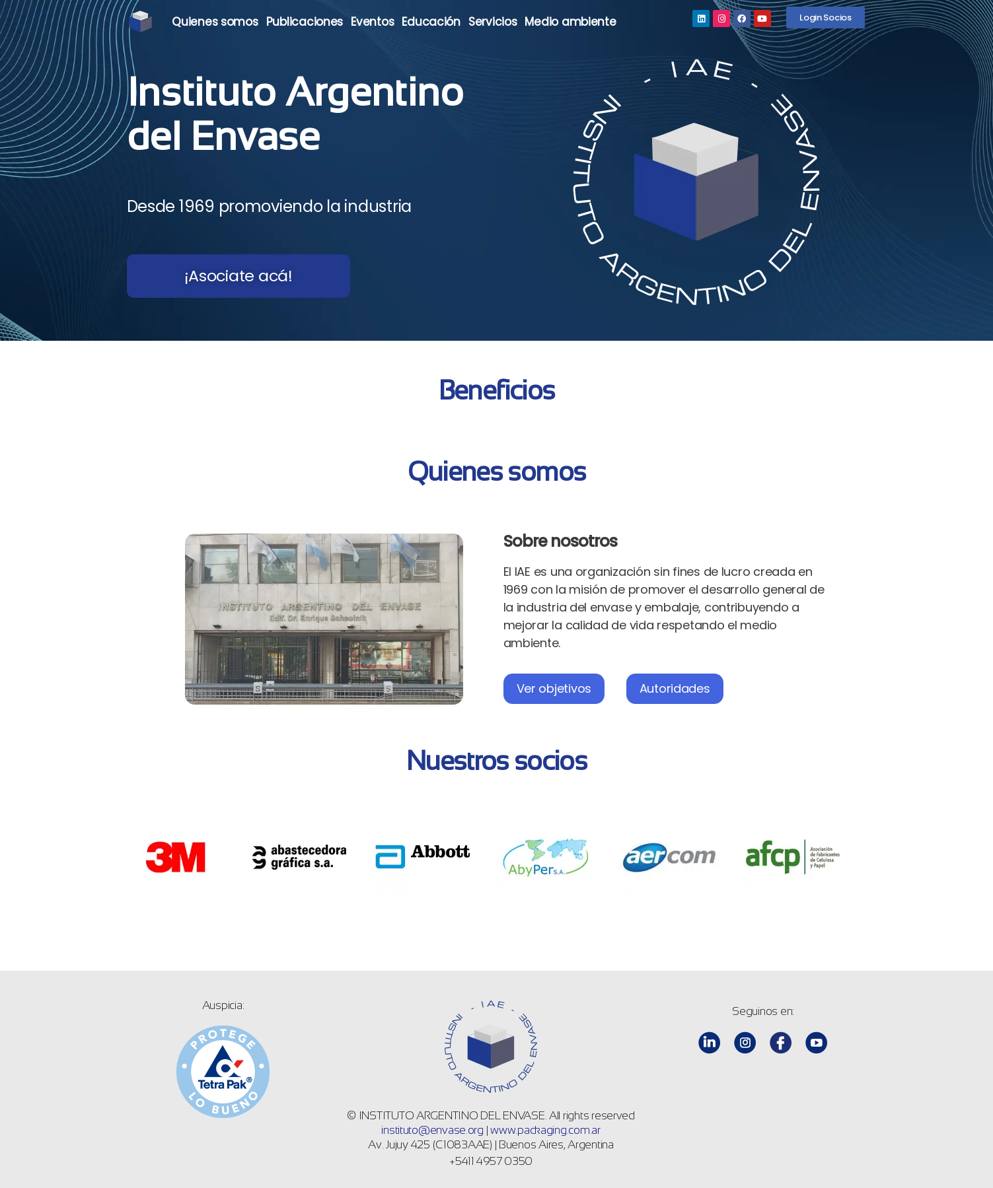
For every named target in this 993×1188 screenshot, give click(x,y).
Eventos (372, 22)
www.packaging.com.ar (545, 1130)
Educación (431, 22)
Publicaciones (305, 22)
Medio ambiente (570, 22)
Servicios (492, 22)
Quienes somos (215, 22)
